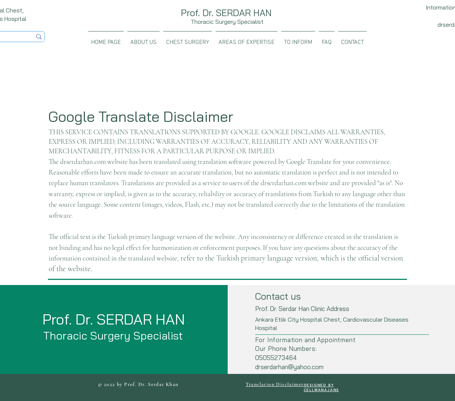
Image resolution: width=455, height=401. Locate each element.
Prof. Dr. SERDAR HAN (226, 12)
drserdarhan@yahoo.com (289, 367)
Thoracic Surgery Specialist (227, 21)
